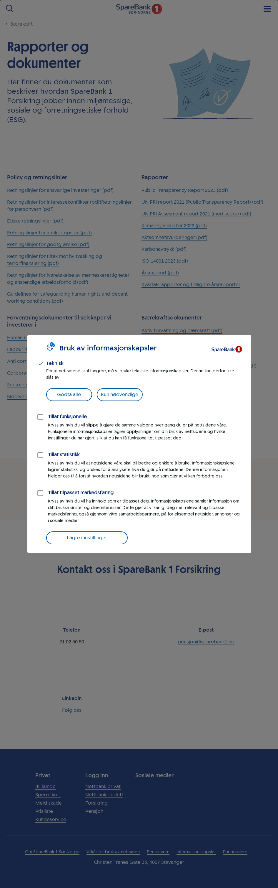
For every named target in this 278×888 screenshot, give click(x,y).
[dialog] (139, 444)
